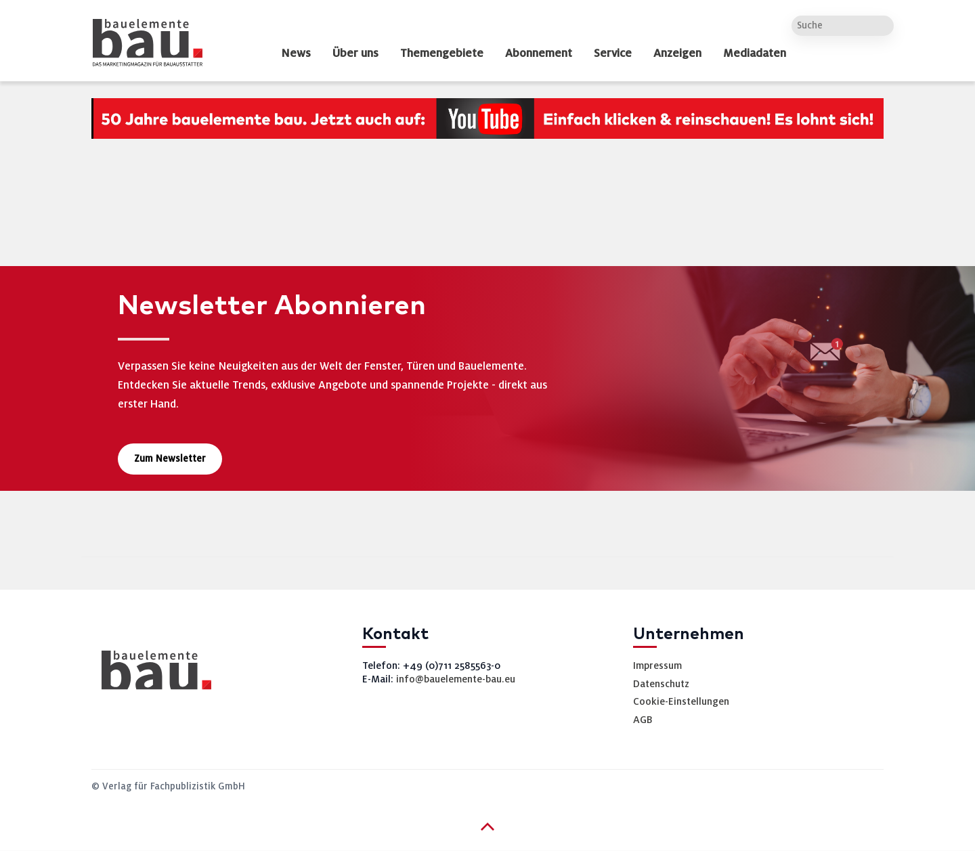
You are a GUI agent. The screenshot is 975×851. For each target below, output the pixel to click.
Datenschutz (661, 683)
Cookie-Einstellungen (681, 701)
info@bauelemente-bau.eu (455, 679)
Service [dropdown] (613, 53)
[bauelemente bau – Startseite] (151, 675)
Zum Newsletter (170, 459)
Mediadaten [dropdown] (754, 53)
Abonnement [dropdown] (538, 53)
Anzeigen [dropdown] (677, 53)
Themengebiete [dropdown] (441, 53)
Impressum (657, 665)
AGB (643, 719)
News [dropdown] (296, 53)
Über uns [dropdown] (355, 53)
